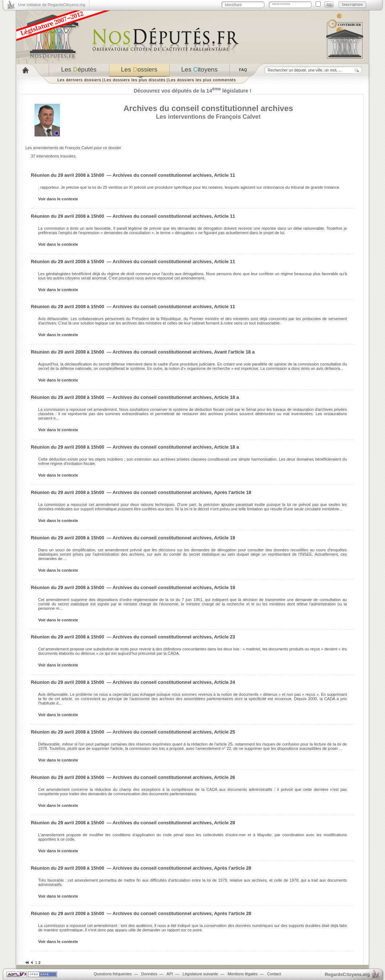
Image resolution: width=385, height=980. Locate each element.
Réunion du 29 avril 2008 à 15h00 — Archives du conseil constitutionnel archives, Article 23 (133, 637)
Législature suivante (200, 974)
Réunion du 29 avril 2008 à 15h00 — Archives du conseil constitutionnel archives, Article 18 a (135, 397)
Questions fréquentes (113, 974)
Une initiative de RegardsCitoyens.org (51, 5)
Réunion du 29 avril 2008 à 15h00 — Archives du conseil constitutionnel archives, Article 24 (133, 682)
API (170, 974)
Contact (274, 974)
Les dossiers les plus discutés (135, 80)
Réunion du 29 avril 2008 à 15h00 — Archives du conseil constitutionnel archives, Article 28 (133, 822)
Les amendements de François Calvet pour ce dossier (73, 148)
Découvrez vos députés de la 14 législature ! (192, 91)
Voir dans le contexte (58, 199)
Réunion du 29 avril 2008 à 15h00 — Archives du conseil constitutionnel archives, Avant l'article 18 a (143, 352)
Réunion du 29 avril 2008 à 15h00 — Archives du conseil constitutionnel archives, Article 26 (133, 777)
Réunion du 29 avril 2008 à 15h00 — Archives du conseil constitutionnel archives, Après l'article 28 (141, 868)
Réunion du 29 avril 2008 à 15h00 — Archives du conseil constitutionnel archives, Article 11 (133, 175)
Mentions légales (243, 974)
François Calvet (238, 116)
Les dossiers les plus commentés (202, 80)
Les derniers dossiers (79, 80)
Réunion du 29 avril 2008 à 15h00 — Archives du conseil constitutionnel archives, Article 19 (133, 537)
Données (149, 974)
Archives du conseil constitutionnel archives (208, 108)
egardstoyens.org (347, 974)
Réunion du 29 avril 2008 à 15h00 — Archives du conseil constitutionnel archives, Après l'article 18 (141, 492)
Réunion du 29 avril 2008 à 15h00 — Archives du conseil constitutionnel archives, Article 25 (133, 732)
